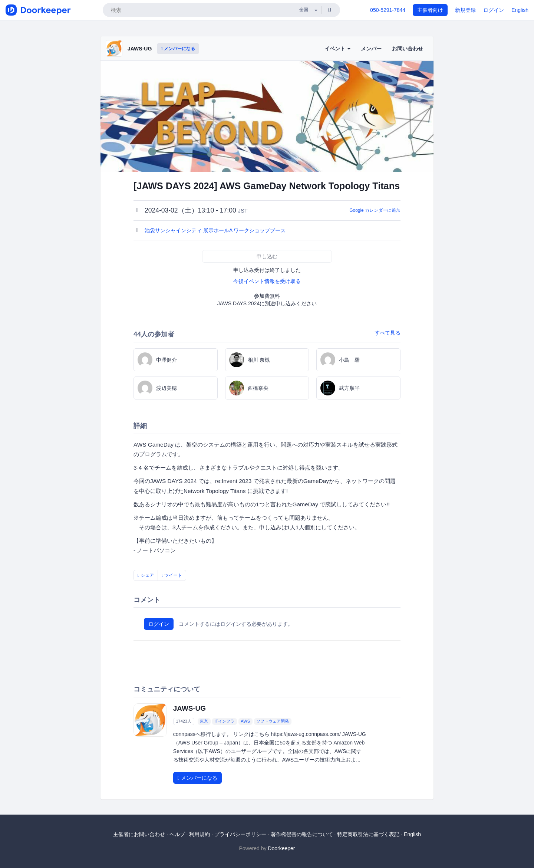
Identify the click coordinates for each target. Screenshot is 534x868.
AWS (245, 721)
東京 (204, 721)
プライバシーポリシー (240, 834)
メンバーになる (178, 48)
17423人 (183, 721)
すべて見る (387, 333)
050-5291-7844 (387, 10)
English (519, 10)
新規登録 (465, 10)
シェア (146, 575)
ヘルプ (177, 834)
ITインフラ (224, 721)
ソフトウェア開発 (272, 721)
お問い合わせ (407, 49)
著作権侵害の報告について (302, 834)
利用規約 (199, 834)
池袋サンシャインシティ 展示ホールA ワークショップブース (216, 230)
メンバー (371, 49)
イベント (337, 49)
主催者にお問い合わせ (139, 834)
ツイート (172, 575)
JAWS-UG (140, 49)
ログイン (493, 10)
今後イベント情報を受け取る (267, 281)
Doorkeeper (281, 848)
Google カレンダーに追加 (374, 210)
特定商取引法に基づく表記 (368, 834)
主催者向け (430, 10)
